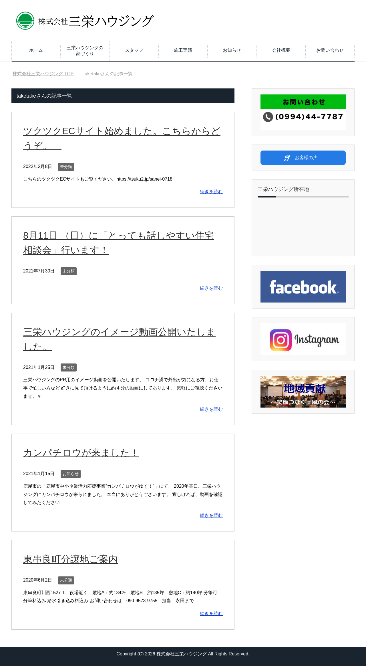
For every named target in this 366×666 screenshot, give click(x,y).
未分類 (66, 166)
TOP (43, 73)
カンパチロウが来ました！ (83, 452)
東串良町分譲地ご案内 (72, 559)
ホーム (36, 50)
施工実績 (183, 50)
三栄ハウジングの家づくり (85, 50)
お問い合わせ (330, 50)
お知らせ (232, 50)
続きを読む (211, 191)
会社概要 (281, 50)
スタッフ (134, 50)
